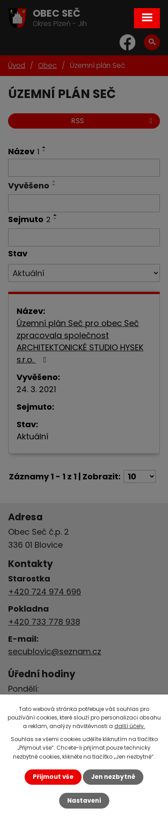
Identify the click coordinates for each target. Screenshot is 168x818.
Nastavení (84, 800)
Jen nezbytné (113, 777)
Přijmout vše (53, 777)
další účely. (129, 726)
